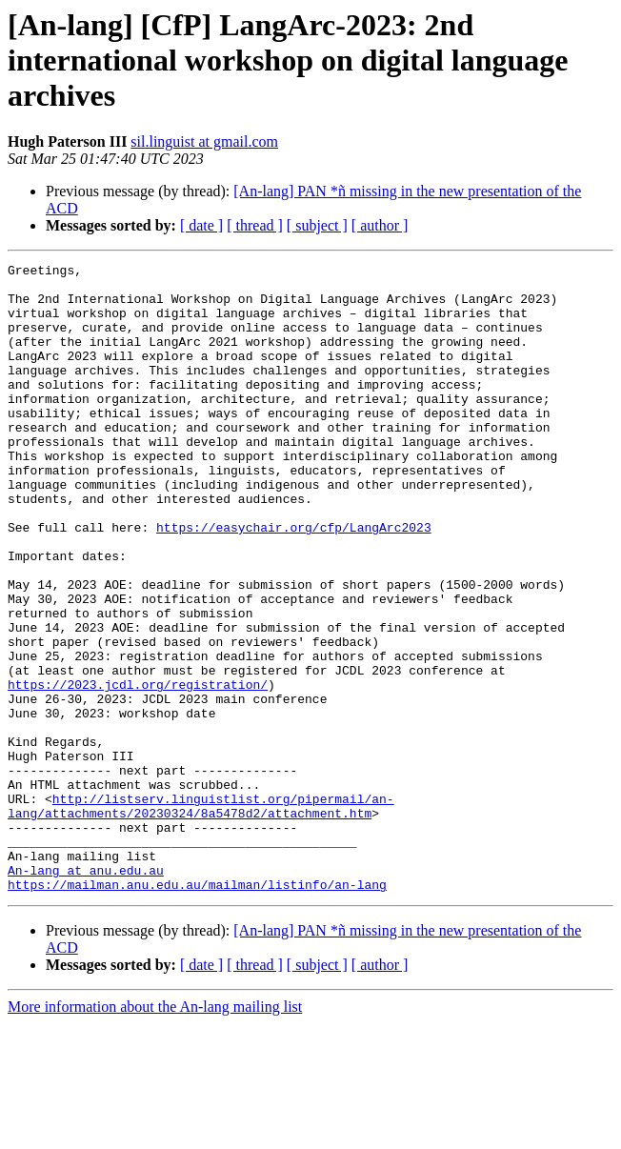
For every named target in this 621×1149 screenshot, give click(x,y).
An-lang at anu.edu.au (86, 992)
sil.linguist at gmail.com (204, 141)
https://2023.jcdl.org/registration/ (138, 769)
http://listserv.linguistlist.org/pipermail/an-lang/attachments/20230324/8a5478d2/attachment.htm (201, 915)
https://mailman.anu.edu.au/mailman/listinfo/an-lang (197, 1009)
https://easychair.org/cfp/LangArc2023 (293, 581)
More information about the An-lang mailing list (155, 1132)
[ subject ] (317, 225)
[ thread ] (255, 225)
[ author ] (380, 225)
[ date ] (201, 225)
